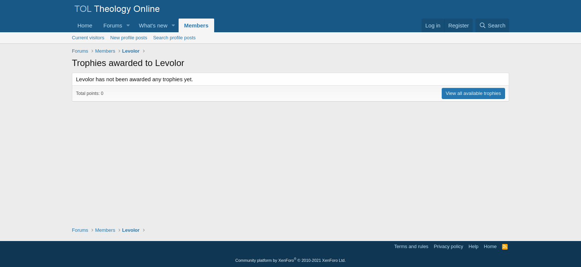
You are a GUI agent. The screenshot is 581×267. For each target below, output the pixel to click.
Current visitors (88, 37)
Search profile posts (174, 37)
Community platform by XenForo (290, 260)
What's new (153, 25)
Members (196, 25)
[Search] (492, 25)
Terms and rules (411, 246)
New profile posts (128, 37)
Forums (112, 25)
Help (474, 246)
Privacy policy (448, 246)
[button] (128, 25)
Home (84, 25)
